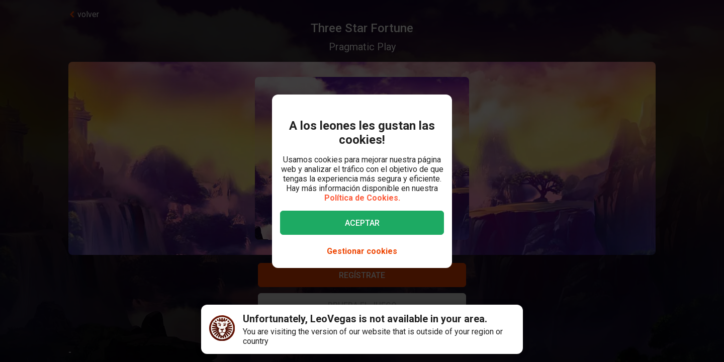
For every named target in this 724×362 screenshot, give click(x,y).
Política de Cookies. (362, 198)
